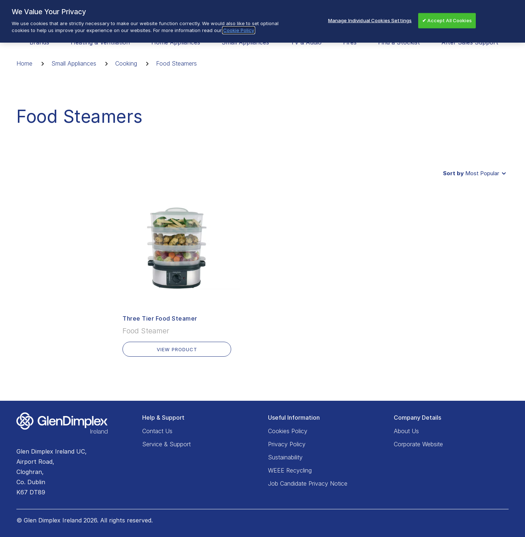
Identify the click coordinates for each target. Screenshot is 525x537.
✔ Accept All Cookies (447, 18)
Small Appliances (73, 63)
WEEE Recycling (290, 470)
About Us (406, 431)
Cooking (126, 63)
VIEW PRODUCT (177, 349)
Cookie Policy (238, 28)
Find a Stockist (399, 42)
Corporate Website (418, 444)
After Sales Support (470, 42)
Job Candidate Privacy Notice (307, 483)
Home (24, 63)
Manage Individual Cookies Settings (370, 18)
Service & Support (166, 444)
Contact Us (157, 431)
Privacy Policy (287, 444)
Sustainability (285, 457)
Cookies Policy (287, 431)
